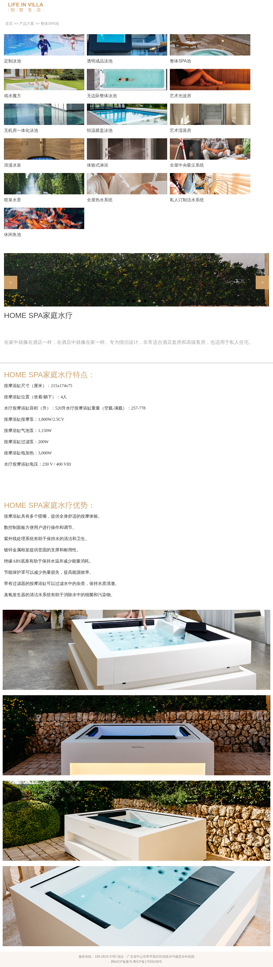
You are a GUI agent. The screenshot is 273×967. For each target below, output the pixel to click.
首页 (9, 23)
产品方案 (26, 23)
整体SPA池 (50, 23)
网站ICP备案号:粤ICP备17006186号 (136, 962)
